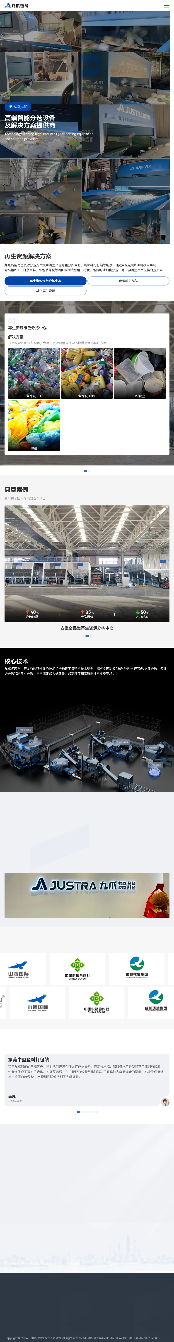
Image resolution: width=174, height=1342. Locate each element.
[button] (85, 471)
